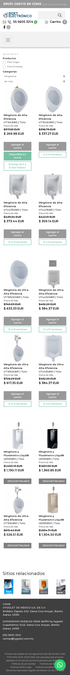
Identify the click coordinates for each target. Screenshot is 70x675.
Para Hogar (13, 62)
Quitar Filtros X (10, 54)
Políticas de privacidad (23, 663)
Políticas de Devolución (48, 667)
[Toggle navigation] (8, 40)
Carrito (55, 22)
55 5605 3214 (20, 22)
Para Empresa (15, 66)
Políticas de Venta (49, 663)
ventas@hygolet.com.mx (18, 638)
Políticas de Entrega (20, 667)
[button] (4, 586)
